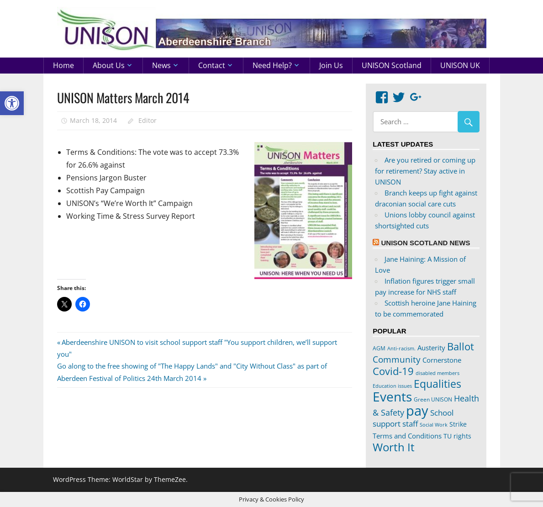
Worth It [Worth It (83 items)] (394, 446)
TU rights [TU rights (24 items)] (457, 436)
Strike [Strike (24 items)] (458, 424)
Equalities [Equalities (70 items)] (437, 384)
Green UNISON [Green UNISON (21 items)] (433, 399)
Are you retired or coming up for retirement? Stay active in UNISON (425, 170)
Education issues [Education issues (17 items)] (392, 386)
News (161, 65)
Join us (331, 65)
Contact (211, 65)
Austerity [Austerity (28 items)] (431, 347)
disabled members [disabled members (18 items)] (437, 373)
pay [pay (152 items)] (417, 410)
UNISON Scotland (392, 65)
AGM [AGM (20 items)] (379, 348)
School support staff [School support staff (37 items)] (413, 418)
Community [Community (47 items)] (397, 359)
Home (63, 65)
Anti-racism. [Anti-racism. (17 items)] (401, 348)
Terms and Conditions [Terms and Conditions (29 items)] (407, 435)
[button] (12, 103)
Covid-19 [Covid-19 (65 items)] (393, 371)
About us (109, 65)
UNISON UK (460, 65)
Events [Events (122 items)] (392, 396)
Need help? (272, 65)
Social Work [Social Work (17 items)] (434, 425)
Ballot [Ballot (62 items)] (460, 346)
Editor (147, 120)
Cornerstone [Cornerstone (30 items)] (441, 359)
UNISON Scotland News (425, 243)
